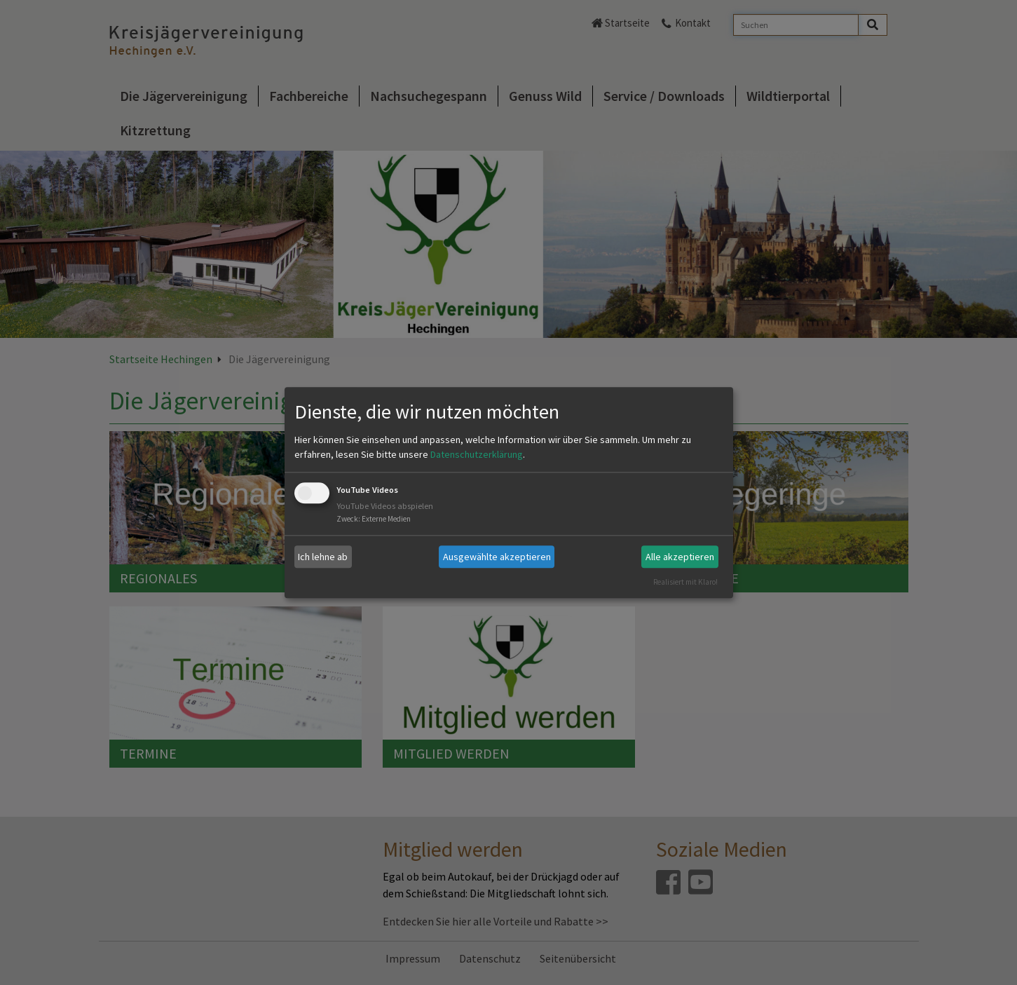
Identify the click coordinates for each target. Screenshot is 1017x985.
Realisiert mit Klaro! (685, 582)
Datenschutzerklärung (476, 455)
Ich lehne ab (323, 556)
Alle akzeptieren (680, 556)
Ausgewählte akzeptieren (497, 556)
